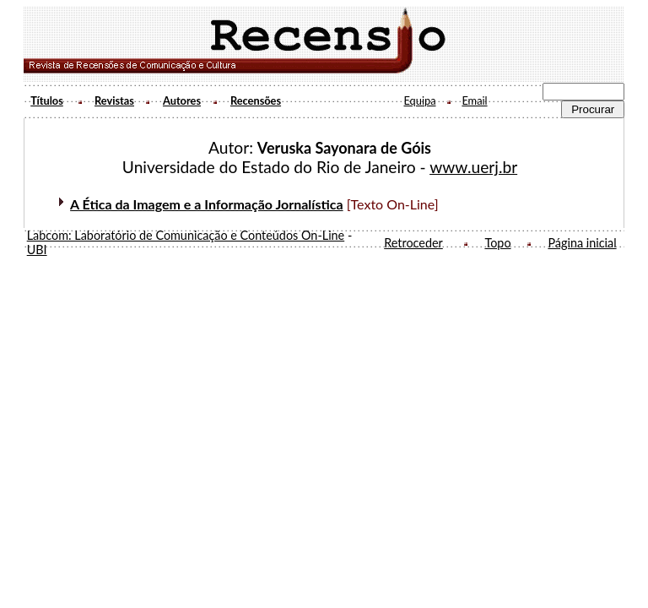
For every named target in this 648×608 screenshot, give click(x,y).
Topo (497, 243)
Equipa (419, 100)
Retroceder (413, 243)
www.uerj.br (473, 166)
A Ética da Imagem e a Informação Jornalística (206, 204)
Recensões (255, 100)
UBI (37, 249)
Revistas (114, 100)
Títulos (46, 100)
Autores (182, 100)
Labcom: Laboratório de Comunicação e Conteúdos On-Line (186, 235)
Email (474, 100)
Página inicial (582, 243)
